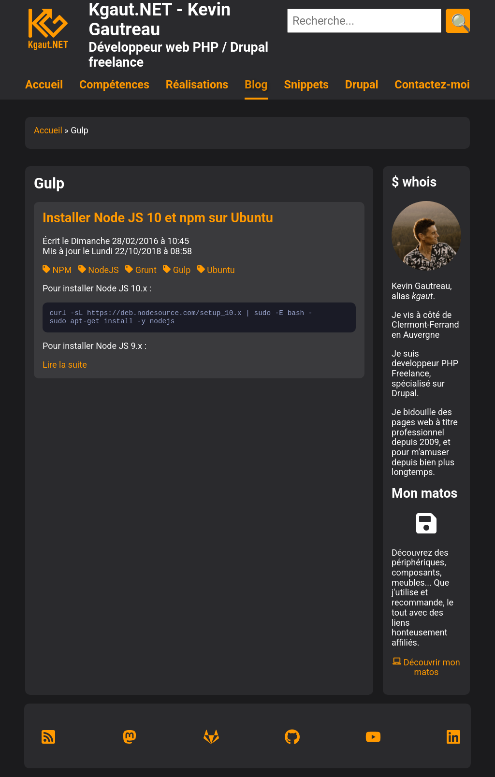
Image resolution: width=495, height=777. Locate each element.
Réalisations (197, 84)
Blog (256, 84)
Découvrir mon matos (426, 667)
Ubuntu (216, 270)
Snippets (306, 84)
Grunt (141, 270)
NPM (57, 270)
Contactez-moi (432, 84)
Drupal (362, 84)
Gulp (176, 270)
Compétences (114, 84)
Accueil (44, 84)
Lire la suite (65, 365)
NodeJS (98, 270)
